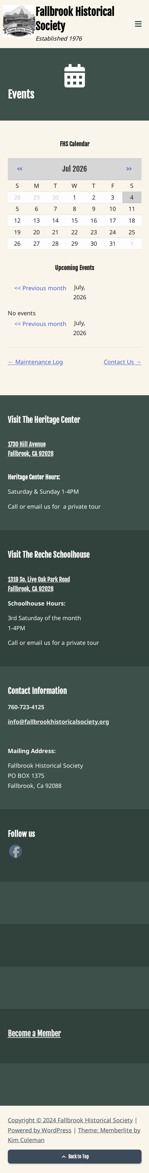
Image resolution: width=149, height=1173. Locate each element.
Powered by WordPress (40, 1130)
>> (129, 168)
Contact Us (123, 362)
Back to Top (74, 1156)
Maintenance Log (35, 362)
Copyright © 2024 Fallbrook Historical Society (70, 1120)
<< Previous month (40, 288)
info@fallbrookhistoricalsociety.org (58, 721)
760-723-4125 (26, 707)
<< (19, 168)
